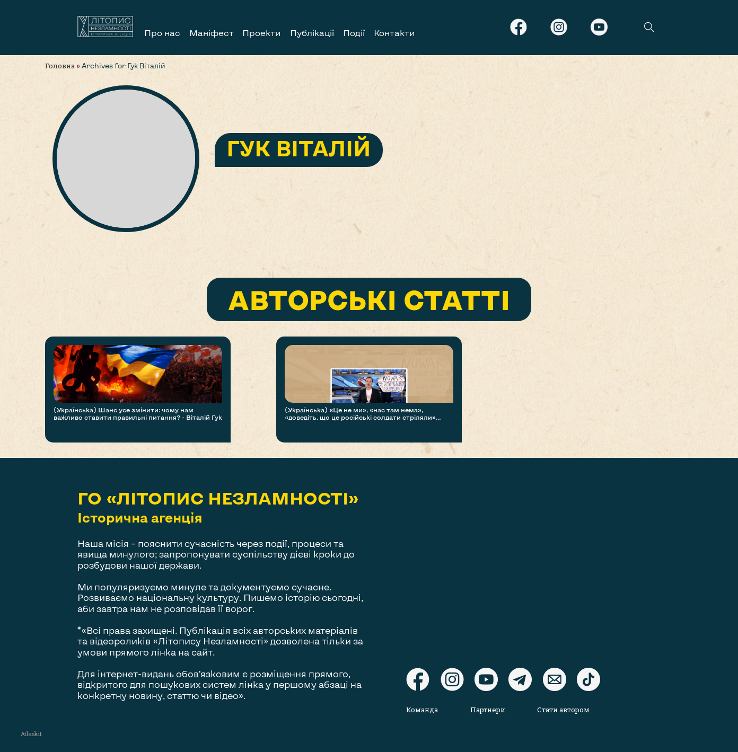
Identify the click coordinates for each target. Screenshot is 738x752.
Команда (422, 709)
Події (354, 33)
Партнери (487, 709)
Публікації (312, 33)
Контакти (394, 33)
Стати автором (563, 709)
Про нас (162, 33)
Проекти (261, 33)
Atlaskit (31, 734)
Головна (60, 65)
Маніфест (211, 33)
